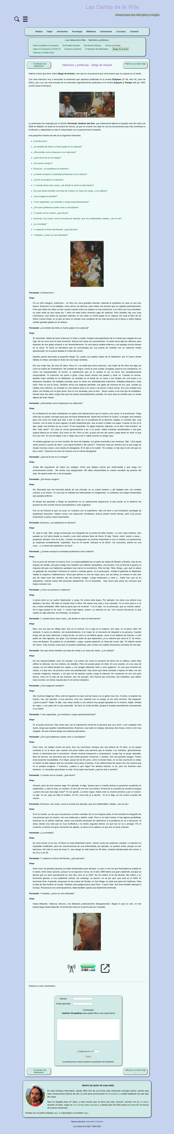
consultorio (113, 1098)
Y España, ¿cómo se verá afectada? (50, 235)
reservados (90, 1126)
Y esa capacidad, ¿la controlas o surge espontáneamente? (61, 202)
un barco (144, 1106)
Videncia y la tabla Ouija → (135, 65)
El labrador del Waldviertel (96, 49)
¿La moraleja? (40, 224)
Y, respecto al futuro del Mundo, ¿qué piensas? (55, 229)
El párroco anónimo (73, 49)
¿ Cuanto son (82, 1056)
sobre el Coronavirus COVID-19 (46, 49)
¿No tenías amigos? (42, 163)
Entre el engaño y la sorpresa (45, 45)
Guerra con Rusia (112, 45)
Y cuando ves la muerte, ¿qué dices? (50, 213)
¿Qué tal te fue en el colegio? (47, 158)
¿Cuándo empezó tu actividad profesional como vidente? (60, 174)
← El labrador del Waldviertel (38, 65)
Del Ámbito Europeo (71, 45)
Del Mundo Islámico (92, 45)
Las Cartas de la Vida (75, 40)
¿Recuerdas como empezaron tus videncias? (54, 152)
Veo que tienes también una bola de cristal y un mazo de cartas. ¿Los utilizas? (70, 191)
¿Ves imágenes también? (45, 196)
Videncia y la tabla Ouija (43, 52)
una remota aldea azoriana (86, 1109)
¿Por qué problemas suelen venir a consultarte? (56, 207)
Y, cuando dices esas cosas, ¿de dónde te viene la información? (63, 185)
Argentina (134, 1109)
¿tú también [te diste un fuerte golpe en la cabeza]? (57, 146)
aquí (56, 1117)
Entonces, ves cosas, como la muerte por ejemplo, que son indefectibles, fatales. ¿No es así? (77, 218)
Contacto (99, 1126)
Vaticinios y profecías (98, 40)
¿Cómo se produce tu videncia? (48, 180)
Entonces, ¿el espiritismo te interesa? (51, 169)
